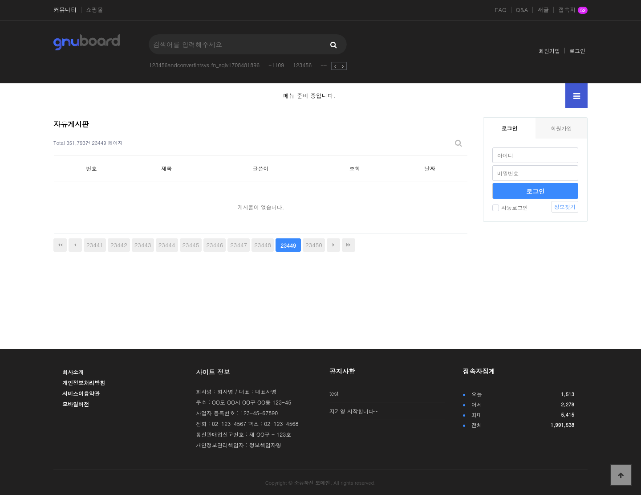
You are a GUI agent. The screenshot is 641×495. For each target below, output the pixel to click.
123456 (302, 65)
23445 (191, 245)
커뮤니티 (65, 10)
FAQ (501, 10)
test (333, 393)
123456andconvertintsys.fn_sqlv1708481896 (204, 65)
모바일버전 (75, 404)
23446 (214, 245)
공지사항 (342, 371)
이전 (75, 245)
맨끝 (348, 245)
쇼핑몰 (94, 10)
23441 (94, 245)
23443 (142, 245)
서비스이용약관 (81, 393)
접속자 (573, 10)
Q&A (522, 10)
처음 (60, 245)
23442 (118, 245)
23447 (238, 245)
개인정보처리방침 (83, 382)
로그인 (577, 50)
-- (323, 65)
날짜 (430, 168)
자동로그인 (510, 207)
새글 (543, 10)
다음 (333, 245)
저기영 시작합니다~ (353, 411)
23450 (313, 245)
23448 (262, 245)
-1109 (276, 65)
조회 (354, 168)
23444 (166, 245)
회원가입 (549, 50)
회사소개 (73, 372)
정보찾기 (565, 206)
